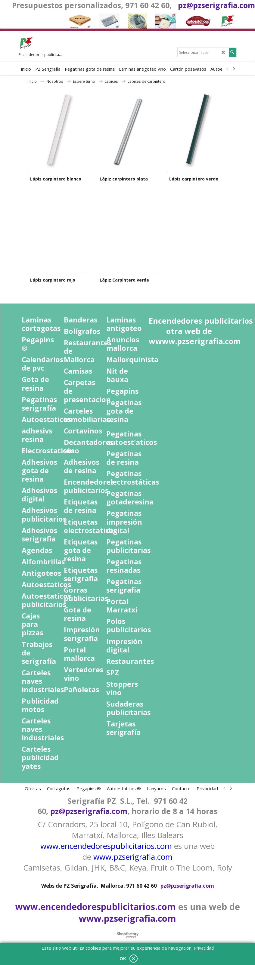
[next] (234, 69)
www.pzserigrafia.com (133, 856)
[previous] (228, 69)
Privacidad (204, 948)
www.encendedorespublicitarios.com (106, 845)
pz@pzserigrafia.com (216, 5)
